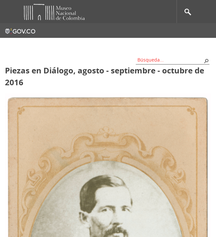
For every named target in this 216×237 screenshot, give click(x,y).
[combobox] (170, 59)
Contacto (63, 44)
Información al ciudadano (182, 44)
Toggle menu (9, 12)
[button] (206, 60)
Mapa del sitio (97, 44)
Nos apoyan (133, 44)
